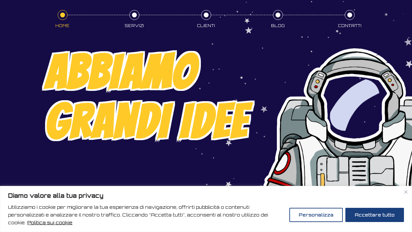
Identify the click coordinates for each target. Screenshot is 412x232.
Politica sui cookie (49, 222)
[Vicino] (405, 192)
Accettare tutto (375, 215)
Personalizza (316, 215)
